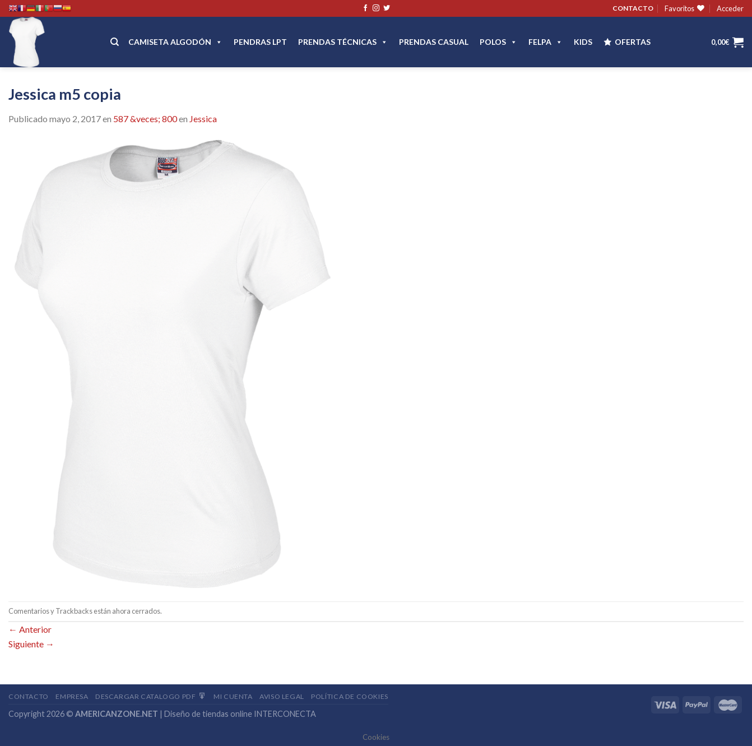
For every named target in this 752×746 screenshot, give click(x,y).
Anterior (30, 629)
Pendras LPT (260, 42)
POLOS (498, 42)
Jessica (203, 118)
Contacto (28, 696)
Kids (583, 42)
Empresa (71, 696)
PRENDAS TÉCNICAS (343, 42)
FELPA (545, 42)
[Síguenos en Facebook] (365, 8)
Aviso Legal (281, 696)
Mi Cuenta (233, 696)
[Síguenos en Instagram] (376, 8)
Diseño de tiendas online (208, 714)
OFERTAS (633, 42)
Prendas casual (433, 42)
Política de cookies (349, 696)
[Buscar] (114, 42)
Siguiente (31, 643)
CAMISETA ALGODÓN (175, 42)
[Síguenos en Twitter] (386, 8)
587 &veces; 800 (145, 118)
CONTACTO (632, 8)
